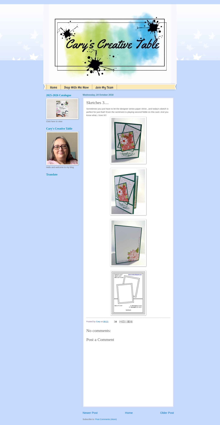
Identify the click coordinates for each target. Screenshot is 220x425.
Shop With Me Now (76, 87)
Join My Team (104, 87)
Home (53, 87)
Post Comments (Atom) (106, 419)
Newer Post (90, 412)
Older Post (167, 412)
